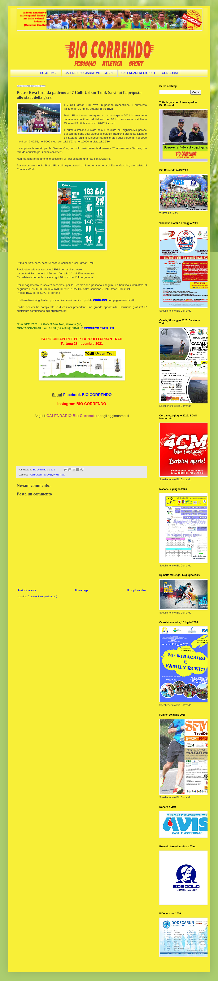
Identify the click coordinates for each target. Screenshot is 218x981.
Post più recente (27, 590)
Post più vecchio (136, 590)
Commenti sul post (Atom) (42, 596)
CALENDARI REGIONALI (138, 73)
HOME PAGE (49, 73)
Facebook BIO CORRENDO (87, 395)
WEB (104, 328)
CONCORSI (170, 73)
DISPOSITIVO (90, 328)
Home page (81, 590)
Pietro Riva (59, 474)
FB (112, 328)
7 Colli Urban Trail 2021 (40, 474)
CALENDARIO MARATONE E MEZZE (89, 73)
